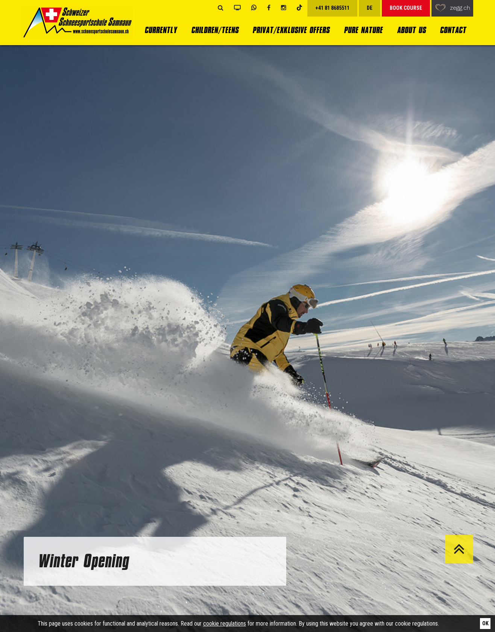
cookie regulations (224, 623)
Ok (485, 623)
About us (411, 30)
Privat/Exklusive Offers (290, 30)
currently (160, 30)
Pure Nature (363, 30)
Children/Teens (214, 30)
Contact (453, 30)
